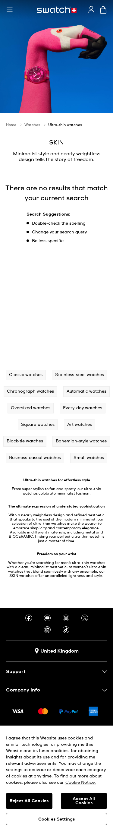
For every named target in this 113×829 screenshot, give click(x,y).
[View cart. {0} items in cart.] (103, 10)
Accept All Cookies (84, 801)
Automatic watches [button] (86, 391)
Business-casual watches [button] (35, 458)
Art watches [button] (79, 424)
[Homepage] (57, 9)
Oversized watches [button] (30, 408)
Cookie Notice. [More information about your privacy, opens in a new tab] (80, 782)
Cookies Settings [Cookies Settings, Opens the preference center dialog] (56, 819)
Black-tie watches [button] (25, 441)
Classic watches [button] (25, 375)
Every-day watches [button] (82, 408)
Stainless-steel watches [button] (79, 375)
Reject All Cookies (29, 801)
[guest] (91, 9)
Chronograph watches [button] (30, 391)
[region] (56, 777)
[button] (9, 10)
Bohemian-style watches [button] (81, 441)
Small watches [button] (89, 458)
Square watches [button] (38, 424)
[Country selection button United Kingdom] (57, 651)
